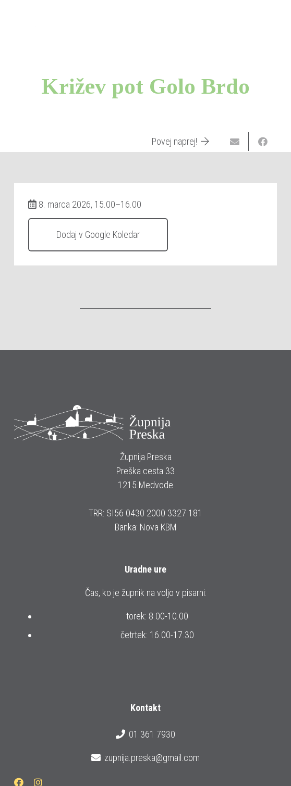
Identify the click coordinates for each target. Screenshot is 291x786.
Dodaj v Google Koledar (98, 234)
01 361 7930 (145, 734)
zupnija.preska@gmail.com (145, 758)
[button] (275, 21)
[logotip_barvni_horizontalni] (43, 21)
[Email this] (235, 141)
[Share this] (263, 141)
